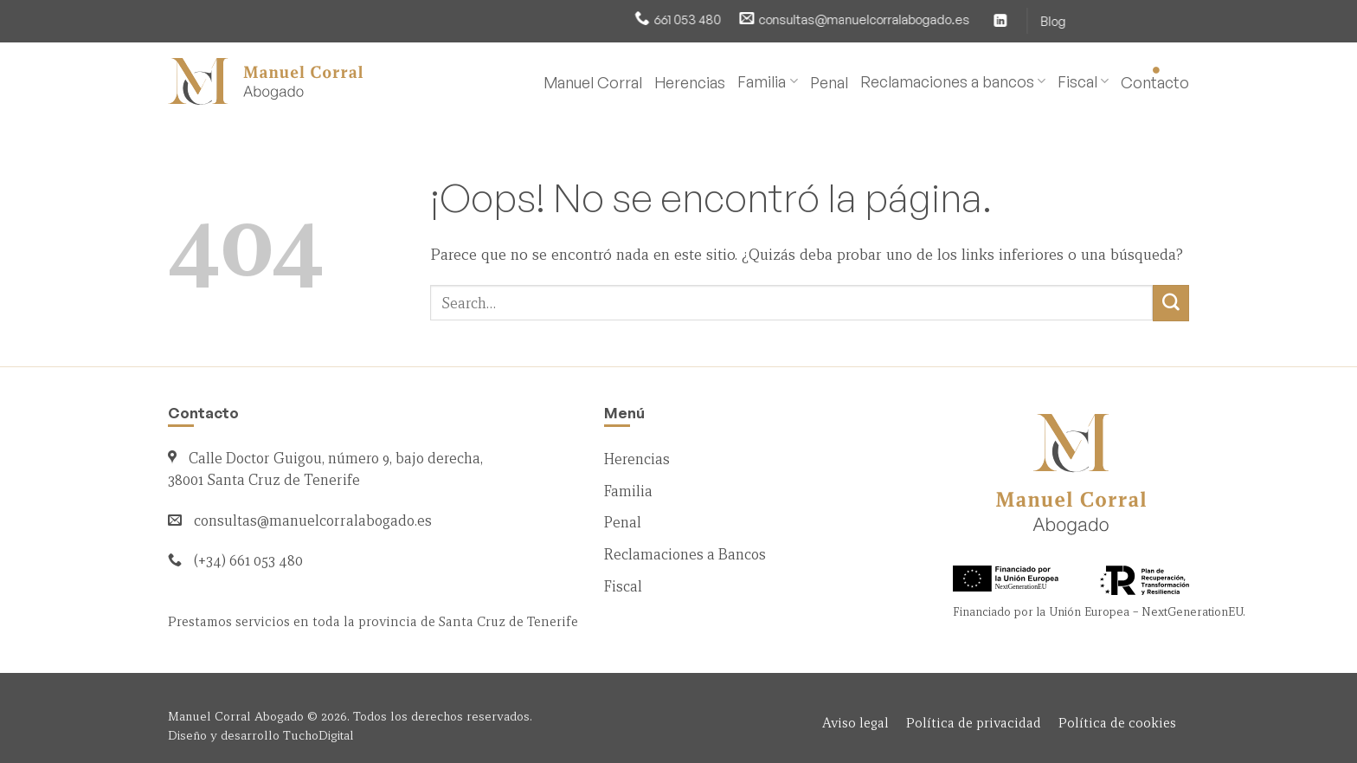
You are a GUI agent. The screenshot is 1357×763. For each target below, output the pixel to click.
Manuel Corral (592, 82)
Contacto (1155, 82)
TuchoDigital (318, 735)
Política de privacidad (973, 723)
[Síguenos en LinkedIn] (916, 21)
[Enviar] (1171, 303)
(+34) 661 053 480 (248, 561)
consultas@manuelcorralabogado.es (780, 19)
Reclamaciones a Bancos (685, 555)
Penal (829, 82)
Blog (968, 21)
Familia (767, 81)
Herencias (689, 82)
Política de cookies (1117, 723)
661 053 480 (604, 19)
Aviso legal (855, 723)
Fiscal (1083, 81)
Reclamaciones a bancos (952, 81)
